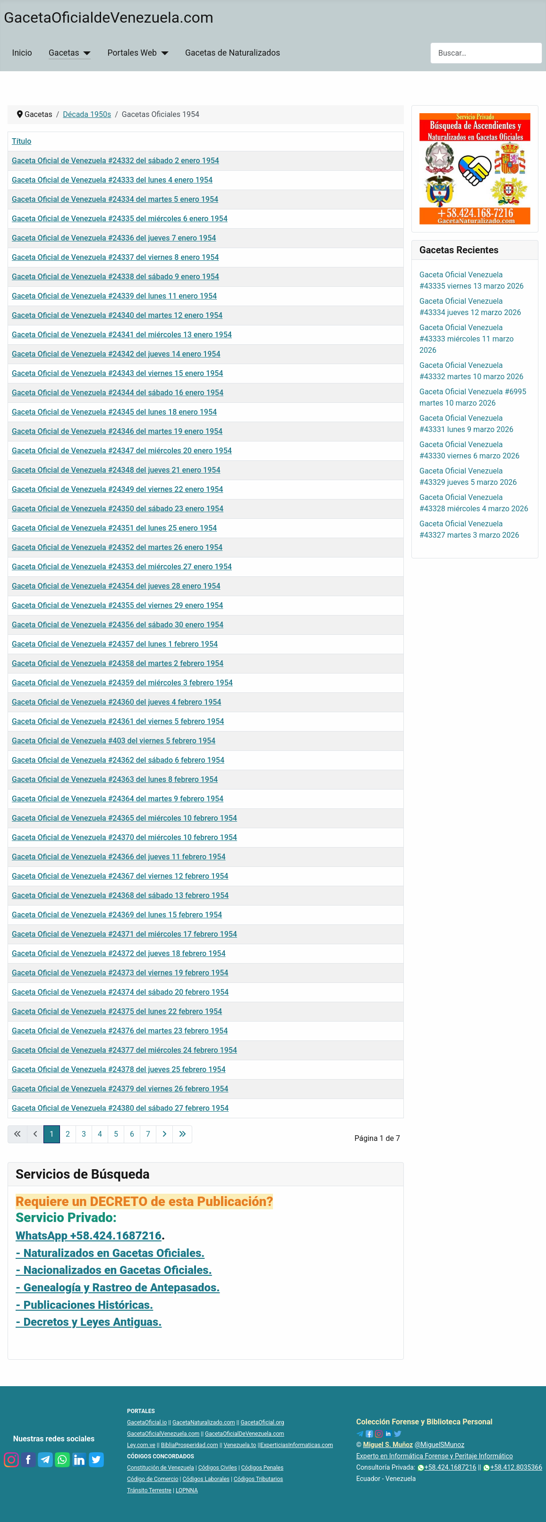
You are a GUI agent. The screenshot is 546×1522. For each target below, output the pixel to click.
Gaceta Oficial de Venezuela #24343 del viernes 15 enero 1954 (117, 373)
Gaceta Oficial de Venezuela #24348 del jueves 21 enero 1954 (116, 470)
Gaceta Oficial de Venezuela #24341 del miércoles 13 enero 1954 (122, 334)
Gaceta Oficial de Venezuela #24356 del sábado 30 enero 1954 (117, 624)
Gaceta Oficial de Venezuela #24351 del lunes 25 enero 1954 (114, 528)
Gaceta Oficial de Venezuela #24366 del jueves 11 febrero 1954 (119, 856)
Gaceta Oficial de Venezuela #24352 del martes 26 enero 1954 (117, 547)
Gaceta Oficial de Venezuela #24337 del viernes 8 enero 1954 (115, 257)
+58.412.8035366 (512, 1467)
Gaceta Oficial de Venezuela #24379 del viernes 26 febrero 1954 (120, 1088)
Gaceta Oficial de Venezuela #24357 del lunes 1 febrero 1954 (115, 644)
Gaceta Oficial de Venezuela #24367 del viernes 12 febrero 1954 (120, 876)
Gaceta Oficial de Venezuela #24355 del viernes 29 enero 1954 (117, 605)
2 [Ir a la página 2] (68, 1134)
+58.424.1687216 (447, 1467)
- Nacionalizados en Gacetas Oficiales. (114, 1270)
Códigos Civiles (217, 1467)
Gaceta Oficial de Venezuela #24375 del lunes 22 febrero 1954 (117, 1011)
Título (21, 141)
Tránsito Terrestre (149, 1490)
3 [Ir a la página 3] (84, 1134)
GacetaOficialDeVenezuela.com (244, 1434)
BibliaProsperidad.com (189, 1445)
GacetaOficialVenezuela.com (163, 1434)
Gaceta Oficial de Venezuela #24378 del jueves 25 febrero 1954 (119, 1069)
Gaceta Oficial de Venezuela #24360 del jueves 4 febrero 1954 (116, 702)
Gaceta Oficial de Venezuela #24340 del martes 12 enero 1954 (117, 315)
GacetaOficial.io (147, 1422)
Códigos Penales (262, 1467)
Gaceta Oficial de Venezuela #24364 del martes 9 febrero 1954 (117, 798)
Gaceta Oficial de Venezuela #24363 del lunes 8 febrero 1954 (115, 779)
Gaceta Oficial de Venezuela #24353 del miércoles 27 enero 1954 (122, 566)
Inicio (22, 53)
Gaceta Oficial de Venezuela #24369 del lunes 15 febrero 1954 (117, 914)
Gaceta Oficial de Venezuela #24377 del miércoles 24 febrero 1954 (124, 1050)
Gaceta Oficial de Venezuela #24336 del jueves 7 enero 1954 (114, 237)
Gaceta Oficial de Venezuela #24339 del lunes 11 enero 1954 (114, 295)
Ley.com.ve (141, 1445)
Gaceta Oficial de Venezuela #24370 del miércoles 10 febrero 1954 (124, 837)
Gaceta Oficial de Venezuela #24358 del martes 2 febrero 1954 (117, 663)
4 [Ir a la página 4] (100, 1134)
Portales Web (132, 53)
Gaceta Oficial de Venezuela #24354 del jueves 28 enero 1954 (116, 586)
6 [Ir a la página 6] (132, 1134)
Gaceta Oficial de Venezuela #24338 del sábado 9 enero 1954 (115, 276)
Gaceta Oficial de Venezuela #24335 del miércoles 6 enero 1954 (120, 218)
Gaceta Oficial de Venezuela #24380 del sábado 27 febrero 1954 (120, 1108)
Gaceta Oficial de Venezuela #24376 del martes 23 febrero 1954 (120, 1030)
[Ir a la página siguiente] (164, 1134)
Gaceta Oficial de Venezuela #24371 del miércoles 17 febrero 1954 (124, 934)
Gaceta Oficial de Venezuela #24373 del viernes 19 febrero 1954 (120, 972)
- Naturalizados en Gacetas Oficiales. (110, 1253)
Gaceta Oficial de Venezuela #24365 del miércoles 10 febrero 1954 (124, 818)
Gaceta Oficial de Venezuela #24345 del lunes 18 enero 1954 (114, 412)
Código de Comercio (153, 1479)
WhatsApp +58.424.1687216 (89, 1235)
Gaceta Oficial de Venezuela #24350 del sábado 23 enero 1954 (117, 508)
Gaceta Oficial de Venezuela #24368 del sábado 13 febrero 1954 (120, 895)
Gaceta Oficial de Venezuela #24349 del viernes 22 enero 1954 (117, 489)
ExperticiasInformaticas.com (296, 1445)
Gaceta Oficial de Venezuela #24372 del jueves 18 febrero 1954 (119, 953)
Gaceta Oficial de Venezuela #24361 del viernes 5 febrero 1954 (118, 721)
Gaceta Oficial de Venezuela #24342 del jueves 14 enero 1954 (116, 353)
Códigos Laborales (206, 1479)
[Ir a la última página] (182, 1134)
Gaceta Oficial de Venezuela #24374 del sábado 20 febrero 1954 (120, 992)
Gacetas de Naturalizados (232, 53)
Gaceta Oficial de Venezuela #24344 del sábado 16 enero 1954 (117, 392)
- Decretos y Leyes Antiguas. (89, 1322)
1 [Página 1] (52, 1134)
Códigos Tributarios (258, 1479)
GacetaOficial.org (262, 1422)
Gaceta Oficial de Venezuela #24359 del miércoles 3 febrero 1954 (122, 682)
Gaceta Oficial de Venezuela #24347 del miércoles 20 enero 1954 (122, 450)
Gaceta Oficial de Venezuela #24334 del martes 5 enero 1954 (115, 199)
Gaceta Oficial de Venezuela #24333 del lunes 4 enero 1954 (112, 179)
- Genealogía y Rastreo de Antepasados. (118, 1287)
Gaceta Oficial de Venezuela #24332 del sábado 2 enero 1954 (115, 160)
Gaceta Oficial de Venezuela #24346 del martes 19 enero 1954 (117, 431)
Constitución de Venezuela (160, 1467)
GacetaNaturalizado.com (203, 1422)
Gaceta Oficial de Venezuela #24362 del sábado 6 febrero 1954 (118, 760)
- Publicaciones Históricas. (84, 1305)
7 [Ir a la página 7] (148, 1134)
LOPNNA (187, 1490)
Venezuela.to (240, 1445)
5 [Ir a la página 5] (116, 1134)
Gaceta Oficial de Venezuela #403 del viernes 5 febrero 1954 (113, 740)
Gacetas (64, 53)
